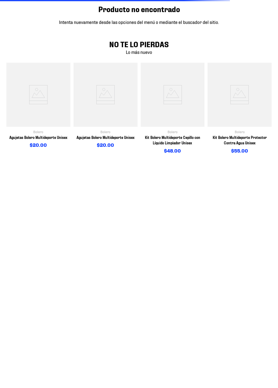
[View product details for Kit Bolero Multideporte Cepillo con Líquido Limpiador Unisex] (173, 108)
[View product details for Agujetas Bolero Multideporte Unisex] (38, 105)
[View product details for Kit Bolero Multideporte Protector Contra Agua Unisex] (240, 108)
